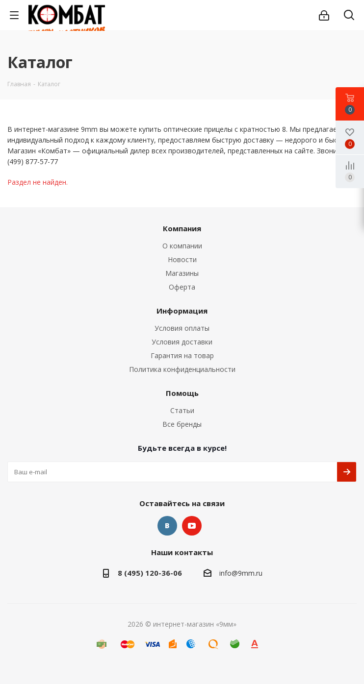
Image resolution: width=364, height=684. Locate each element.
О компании (182, 245)
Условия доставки (182, 341)
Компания (182, 228)
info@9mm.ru (240, 573)
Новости (182, 259)
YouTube (192, 526)
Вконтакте (167, 526)
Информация (182, 311)
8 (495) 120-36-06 (150, 573)
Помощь (182, 393)
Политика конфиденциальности (182, 369)
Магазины (182, 273)
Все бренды (182, 424)
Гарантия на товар (182, 355)
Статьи (182, 410)
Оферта (182, 287)
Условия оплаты (182, 328)
